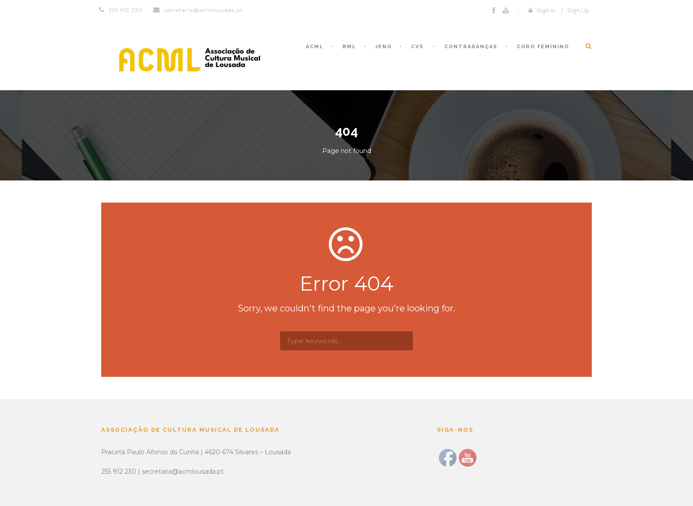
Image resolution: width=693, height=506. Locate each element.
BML (349, 47)
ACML (315, 47)
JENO (383, 47)
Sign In (546, 10)
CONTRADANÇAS (471, 47)
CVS (417, 47)
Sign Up (578, 10)
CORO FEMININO (543, 47)
